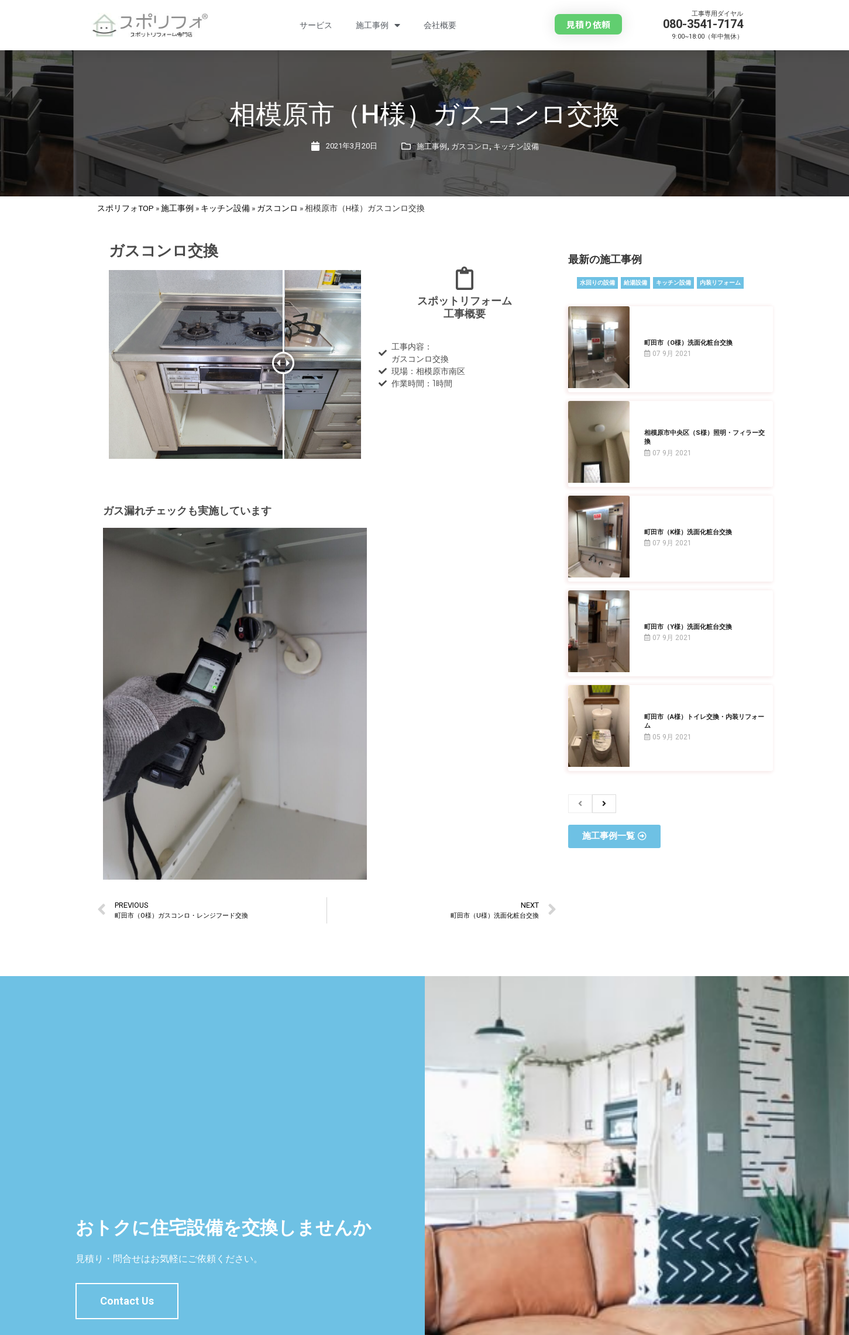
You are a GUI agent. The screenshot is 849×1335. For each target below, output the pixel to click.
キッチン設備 (516, 146)
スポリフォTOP (125, 208)
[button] (588, 24)
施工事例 (378, 25)
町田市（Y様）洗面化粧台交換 (688, 627)
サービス (316, 25)
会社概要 (440, 25)
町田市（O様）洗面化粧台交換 (688, 343)
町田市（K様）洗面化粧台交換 (688, 532)
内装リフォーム (720, 282)
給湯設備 (635, 282)
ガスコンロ (470, 146)
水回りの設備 (597, 282)
